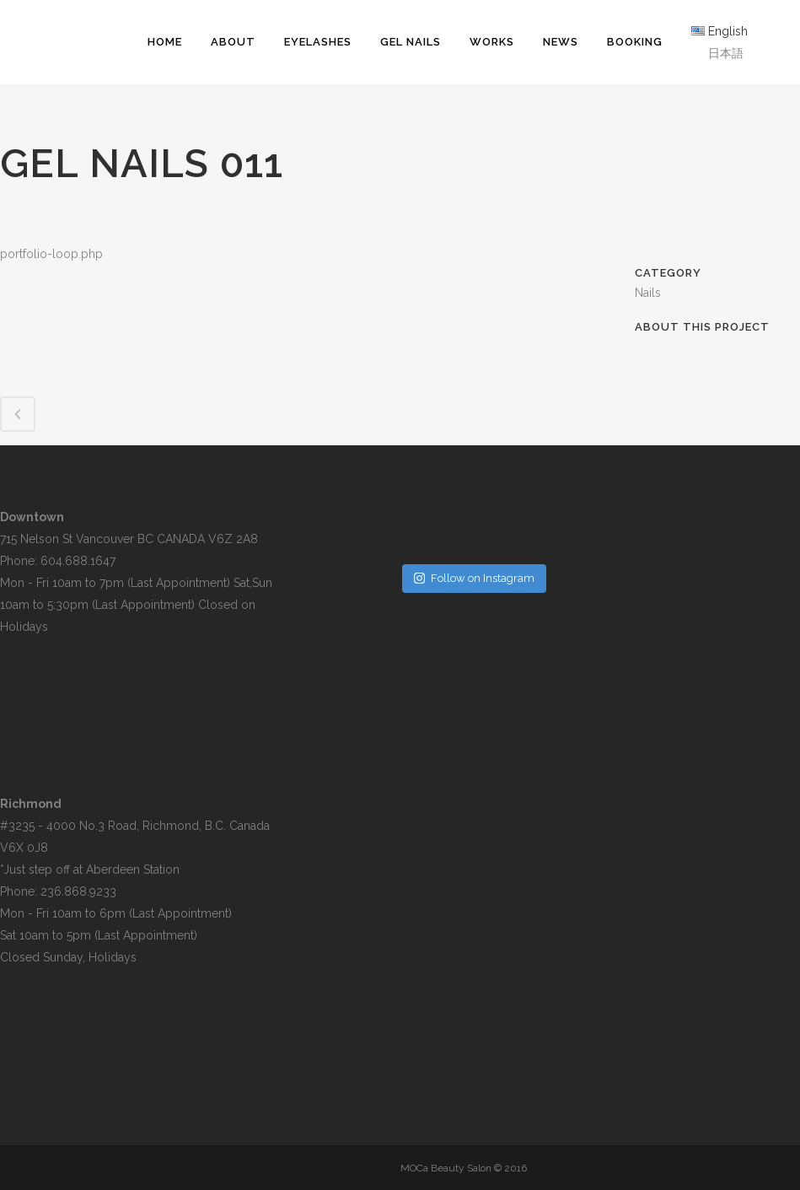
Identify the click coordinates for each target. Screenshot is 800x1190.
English (728, 31)
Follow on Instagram (474, 578)
